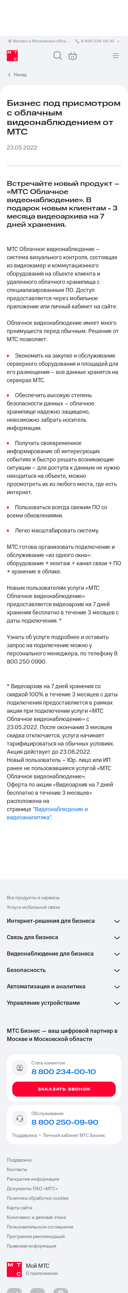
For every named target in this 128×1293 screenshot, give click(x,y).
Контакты (17, 1169)
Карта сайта (19, 1208)
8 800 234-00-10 (98, 41)
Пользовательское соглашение (40, 1227)
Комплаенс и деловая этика (36, 1217)
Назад (20, 74)
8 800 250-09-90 (64, 1122)
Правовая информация (31, 1246)
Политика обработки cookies (38, 1198)
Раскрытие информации (33, 1179)
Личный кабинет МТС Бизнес (74, 1135)
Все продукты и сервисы (33, 897)
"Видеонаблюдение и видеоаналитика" (48, 813)
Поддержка (25, 1135)
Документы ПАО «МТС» (32, 1188)
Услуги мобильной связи (33, 907)
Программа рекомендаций (36, 1236)
